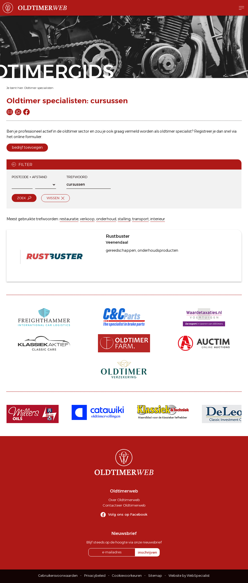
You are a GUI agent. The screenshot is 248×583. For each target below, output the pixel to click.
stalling (124, 219)
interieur (157, 219)
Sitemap (155, 576)
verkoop (87, 219)
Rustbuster (118, 236)
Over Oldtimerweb (124, 500)
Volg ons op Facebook (127, 514)
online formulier (27, 136)
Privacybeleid (95, 576)
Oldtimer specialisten (38, 88)
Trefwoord (76, 177)
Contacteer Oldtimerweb (124, 505)
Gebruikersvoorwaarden (58, 576)
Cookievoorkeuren (127, 576)
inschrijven (147, 552)
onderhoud (106, 219)
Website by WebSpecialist (189, 576)
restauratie (69, 219)
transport (140, 219)
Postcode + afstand (29, 177)
